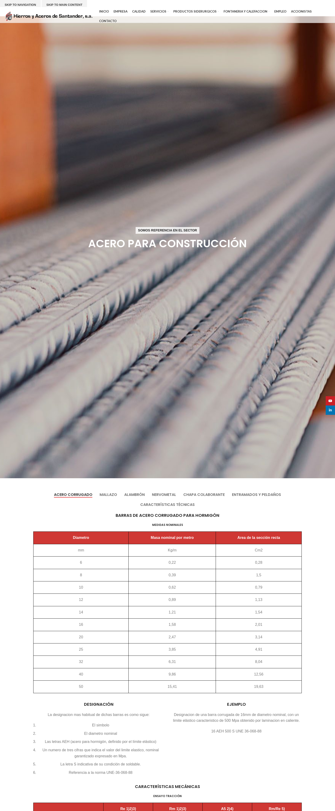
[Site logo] (50, 16)
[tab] (73, 496)
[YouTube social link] (330, 401)
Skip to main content (64, 5)
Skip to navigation (20, 5)
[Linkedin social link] (330, 410)
